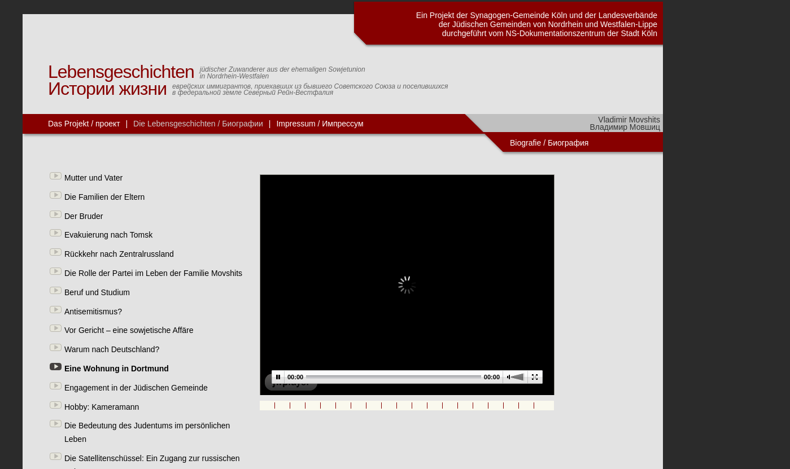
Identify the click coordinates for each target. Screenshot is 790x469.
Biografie (525, 142)
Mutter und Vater (93, 177)
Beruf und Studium (97, 292)
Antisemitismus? (93, 311)
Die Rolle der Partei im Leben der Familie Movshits (153, 273)
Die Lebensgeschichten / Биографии (198, 123)
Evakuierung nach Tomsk (108, 234)
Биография (569, 142)
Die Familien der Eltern (104, 196)
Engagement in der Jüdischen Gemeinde (136, 387)
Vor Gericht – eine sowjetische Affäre (129, 330)
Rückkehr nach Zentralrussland (119, 253)
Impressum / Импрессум (319, 123)
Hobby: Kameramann (101, 406)
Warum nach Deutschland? (111, 349)
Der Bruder (83, 216)
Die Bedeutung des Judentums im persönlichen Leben (147, 432)
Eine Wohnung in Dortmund (116, 368)
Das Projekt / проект (84, 123)
